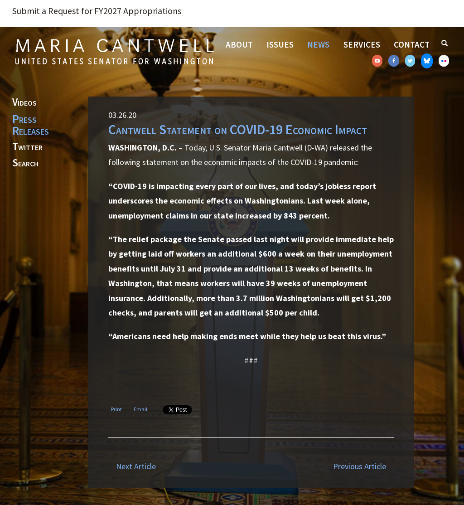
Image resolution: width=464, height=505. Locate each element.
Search (25, 163)
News (318, 44)
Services (361, 44)
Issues (280, 44)
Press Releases (30, 124)
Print (116, 409)
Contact (412, 44)
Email (140, 409)
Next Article (136, 466)
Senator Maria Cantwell (114, 51)
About (239, 44)
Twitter (27, 147)
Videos (24, 102)
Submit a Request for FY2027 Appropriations (96, 10)
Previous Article (359, 466)
